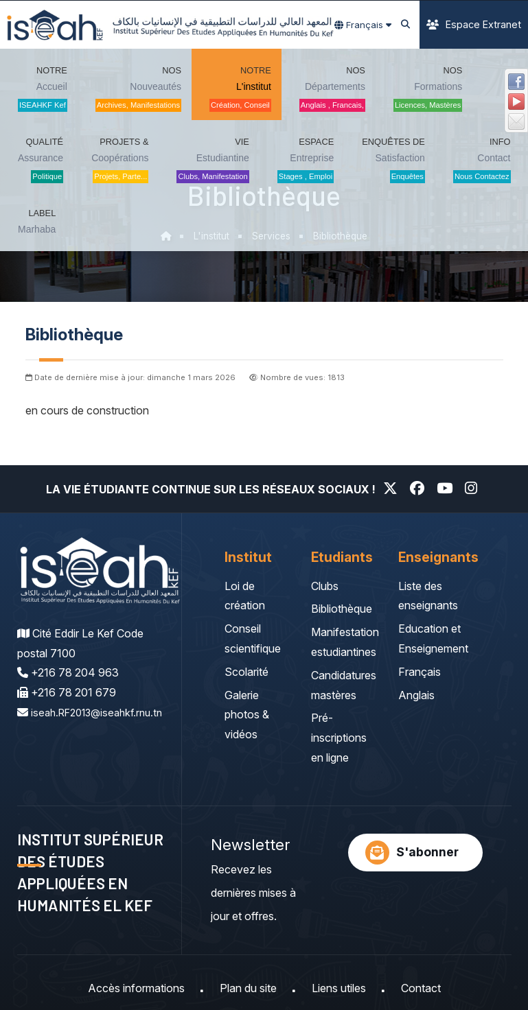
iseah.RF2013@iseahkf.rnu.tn (89, 732)
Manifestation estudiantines (345, 642)
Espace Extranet (473, 24)
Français (419, 672)
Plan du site (248, 988)
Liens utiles (339, 988)
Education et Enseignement (433, 638)
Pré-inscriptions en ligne (339, 737)
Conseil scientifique (253, 638)
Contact (421, 988)
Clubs (324, 586)
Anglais (416, 695)
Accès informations (136, 988)
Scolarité (246, 672)
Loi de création (245, 596)
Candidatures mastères (343, 685)
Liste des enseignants (428, 596)
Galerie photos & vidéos (247, 715)
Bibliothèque (341, 608)
